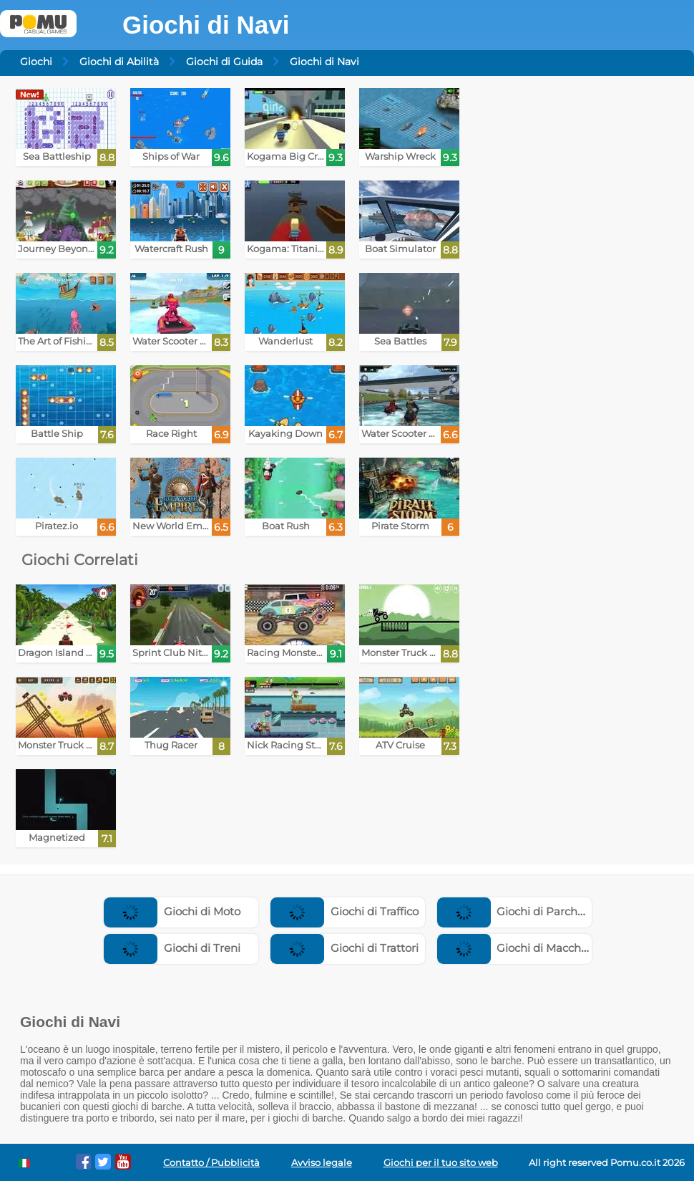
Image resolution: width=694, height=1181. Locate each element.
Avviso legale (321, 1162)
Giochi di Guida (224, 61)
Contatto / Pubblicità (211, 1162)
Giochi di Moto (172, 911)
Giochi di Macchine (517, 948)
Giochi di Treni (172, 948)
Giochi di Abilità (119, 61)
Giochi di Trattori (344, 948)
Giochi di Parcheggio (522, 911)
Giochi (36, 61)
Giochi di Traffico (344, 911)
